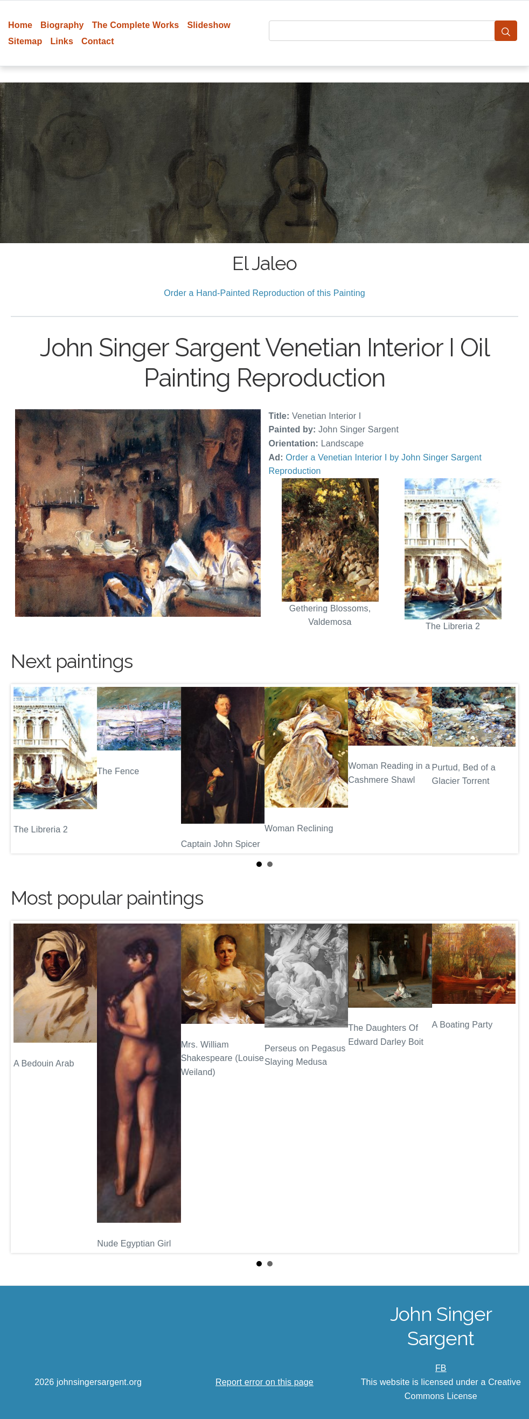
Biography (62, 25)
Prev (27, 768)
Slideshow (209, 25)
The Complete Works (135, 25)
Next (501, 768)
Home (20, 25)
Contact (97, 41)
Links (61, 41)
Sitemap (25, 41)
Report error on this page (264, 1382)
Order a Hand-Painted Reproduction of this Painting (264, 293)
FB (441, 1368)
